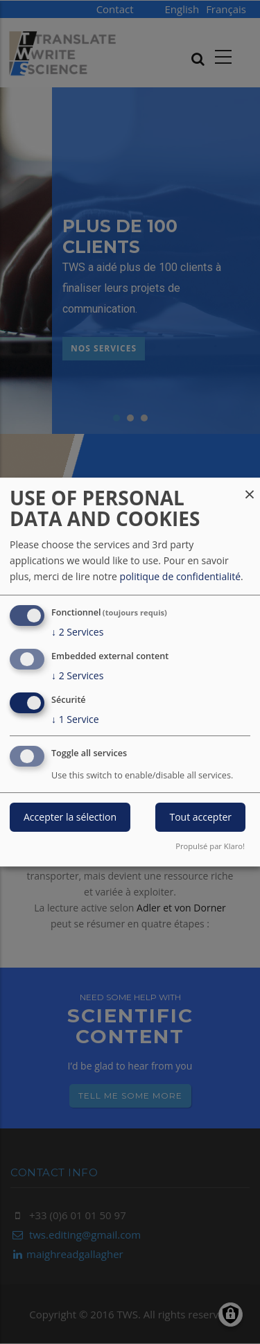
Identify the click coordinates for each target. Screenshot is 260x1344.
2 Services (77, 632)
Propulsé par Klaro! (210, 846)
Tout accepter (200, 817)
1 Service (75, 719)
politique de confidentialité (180, 576)
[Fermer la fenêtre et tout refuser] (249, 486)
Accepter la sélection (70, 817)
